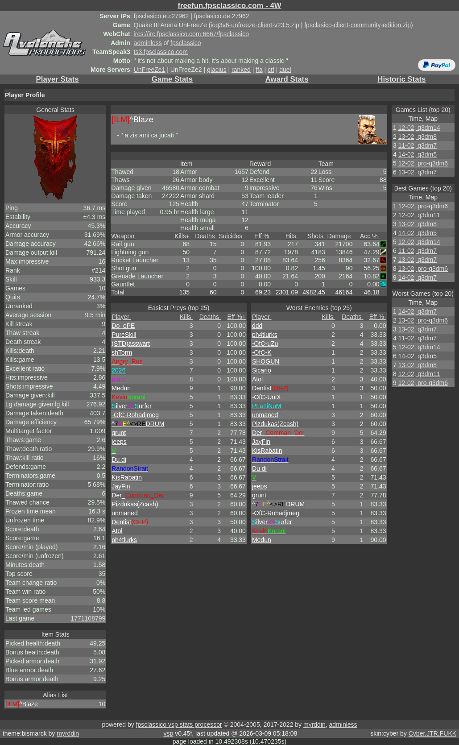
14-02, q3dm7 (417, 277)
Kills (182, 236)
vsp (168, 733)
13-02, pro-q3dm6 (423, 268)
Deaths (205, 236)
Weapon (123, 236)
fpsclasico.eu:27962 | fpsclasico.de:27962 (191, 16)
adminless (148, 42)
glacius (217, 69)
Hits (291, 236)
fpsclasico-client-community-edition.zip (357, 25)
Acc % (370, 236)
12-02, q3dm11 (419, 215)
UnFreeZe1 (149, 69)
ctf (271, 69)
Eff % (262, 236)
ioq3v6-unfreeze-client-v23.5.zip (255, 25)
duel (285, 69)
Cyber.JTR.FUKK (432, 733)
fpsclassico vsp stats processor (179, 724)
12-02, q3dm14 (419, 127)
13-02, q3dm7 (417, 172)
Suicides (231, 236)
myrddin (314, 724)
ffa (259, 69)
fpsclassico (185, 42)
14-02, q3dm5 (417, 154)
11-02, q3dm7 (417, 145)
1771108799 (87, 618)
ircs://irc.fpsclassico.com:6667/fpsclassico (191, 33)
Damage (340, 236)
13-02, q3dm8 (417, 136)
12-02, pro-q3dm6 (423, 163)
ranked (241, 69)
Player (121, 316)
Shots (316, 236)
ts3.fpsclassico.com (161, 51)
